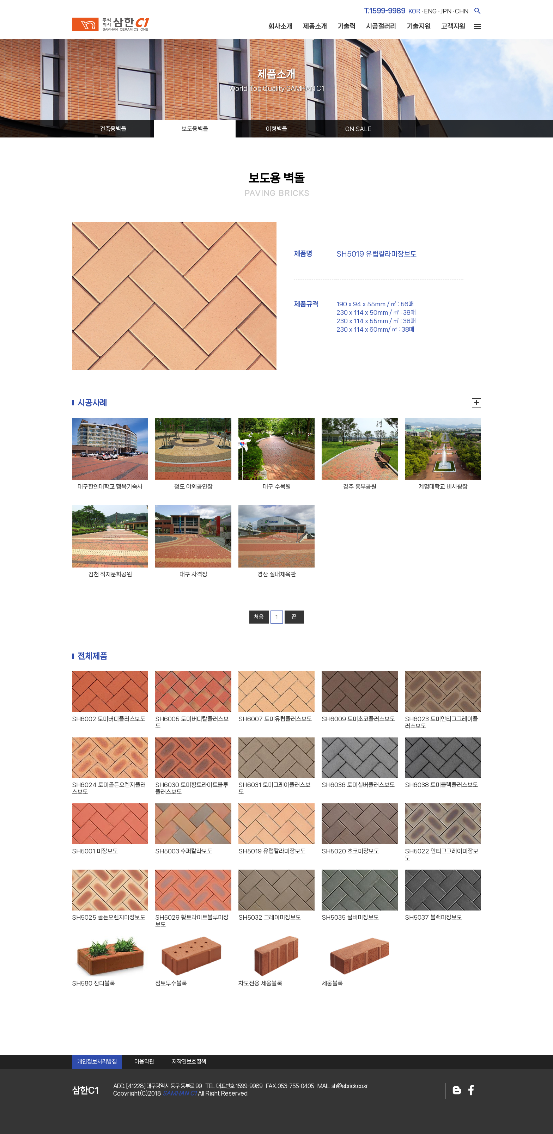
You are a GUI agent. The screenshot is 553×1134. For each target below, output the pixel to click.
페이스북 (471, 1091)
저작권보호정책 (189, 1062)
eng (430, 11)
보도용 (195, 128)
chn (461, 11)
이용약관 (144, 1062)
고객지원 (453, 26)
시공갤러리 (381, 26)
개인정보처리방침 (97, 1062)
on (358, 128)
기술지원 (419, 26)
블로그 (456, 1091)
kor (414, 11)
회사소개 (280, 26)
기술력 (347, 26)
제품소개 (315, 26)
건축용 (113, 128)
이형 (276, 128)
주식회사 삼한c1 (110, 24)
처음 (259, 617)
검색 (477, 10)
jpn (445, 11)
